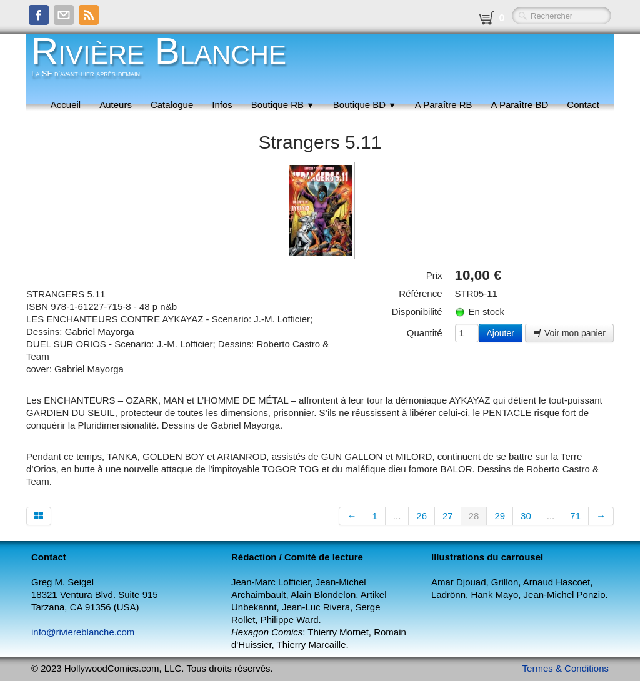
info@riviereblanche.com (82, 632)
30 (526, 515)
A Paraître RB (443, 104)
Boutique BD (364, 104)
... (397, 515)
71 (575, 515)
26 (421, 515)
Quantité (424, 332)
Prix (434, 275)
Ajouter (500, 333)
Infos (222, 104)
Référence (420, 293)
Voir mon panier (569, 333)
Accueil (66, 104)
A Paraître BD (520, 104)
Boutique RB (282, 104)
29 (499, 515)
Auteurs (115, 104)
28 (474, 515)
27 (447, 515)
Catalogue (172, 104)
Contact (583, 104)
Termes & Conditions (565, 668)
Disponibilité (417, 311)
